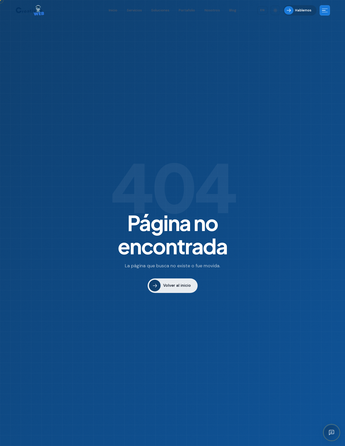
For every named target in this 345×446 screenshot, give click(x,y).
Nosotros (212, 10)
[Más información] (325, 10)
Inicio (113, 10)
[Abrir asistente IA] (331, 432)
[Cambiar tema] (275, 10)
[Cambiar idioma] (262, 10)
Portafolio (187, 10)
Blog (232, 10)
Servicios (134, 10)
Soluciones (160, 10)
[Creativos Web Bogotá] (30, 10)
